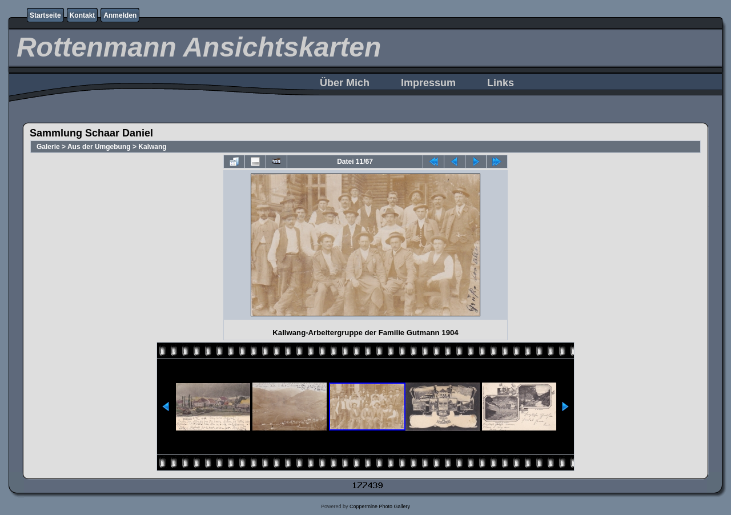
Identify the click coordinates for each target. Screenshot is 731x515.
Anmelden (119, 15)
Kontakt (82, 15)
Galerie (48, 147)
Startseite (45, 15)
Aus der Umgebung (99, 147)
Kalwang (152, 147)
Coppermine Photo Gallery (380, 506)
